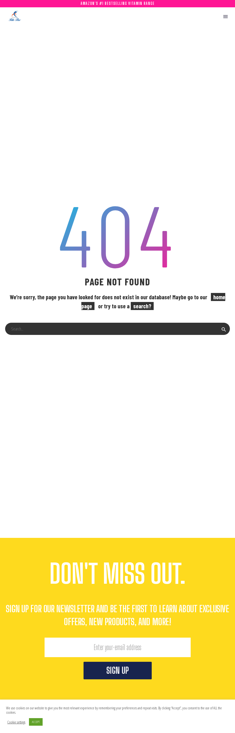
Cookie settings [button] (16, 722)
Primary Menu (225, 16)
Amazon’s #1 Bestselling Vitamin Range (118, 3)
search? (142, 306)
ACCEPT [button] (36, 722)
